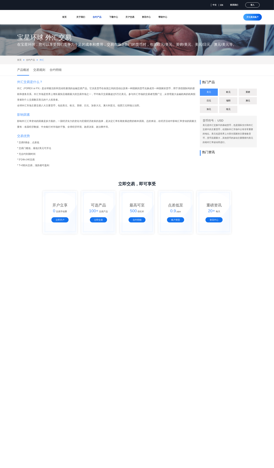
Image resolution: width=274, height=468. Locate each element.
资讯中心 (146, 17)
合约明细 (137, 220)
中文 (215, 5)
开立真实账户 (252, 17)
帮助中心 (162, 17)
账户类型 (175, 220)
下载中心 (113, 17)
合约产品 (97, 17)
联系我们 (234, 5)
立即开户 (60, 220)
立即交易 (98, 220)
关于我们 (80, 17)
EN (221, 5)
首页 (64, 17)
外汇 (42, 60)
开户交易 (130, 17)
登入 (252, 5)
